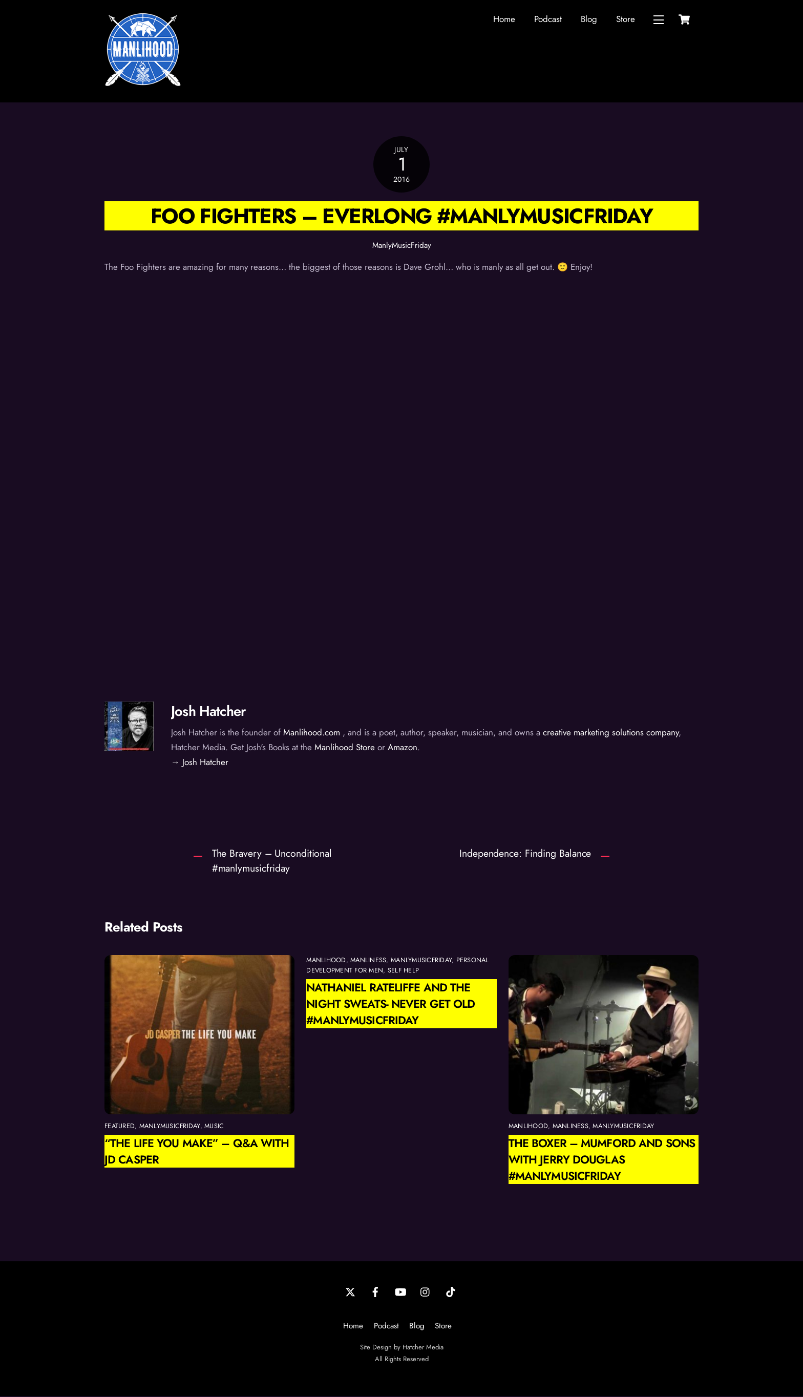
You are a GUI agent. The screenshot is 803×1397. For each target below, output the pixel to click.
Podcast (548, 19)
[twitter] (350, 1292)
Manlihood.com (311, 733)
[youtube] (400, 1292)
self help (403, 971)
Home (504, 19)
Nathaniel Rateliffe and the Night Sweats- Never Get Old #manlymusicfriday (390, 1004)
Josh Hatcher (208, 712)
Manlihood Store (344, 748)
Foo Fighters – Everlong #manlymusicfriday (401, 217)
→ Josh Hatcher (199, 762)
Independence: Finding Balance (525, 854)
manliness (368, 961)
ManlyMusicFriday (401, 246)
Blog (589, 19)
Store (625, 19)
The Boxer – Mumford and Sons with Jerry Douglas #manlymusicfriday (602, 1160)
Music (214, 1127)
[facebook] (375, 1292)
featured (119, 1127)
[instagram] (425, 1292)
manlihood (326, 961)
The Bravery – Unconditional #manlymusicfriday (272, 861)
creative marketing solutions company (611, 733)
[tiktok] (450, 1292)
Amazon (402, 748)
